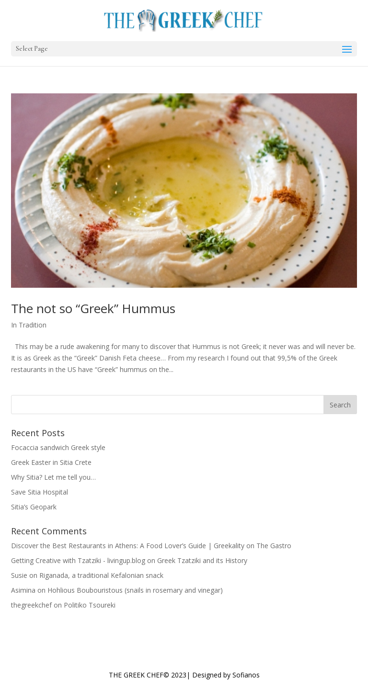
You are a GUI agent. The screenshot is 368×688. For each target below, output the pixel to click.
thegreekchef (31, 604)
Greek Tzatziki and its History (202, 560)
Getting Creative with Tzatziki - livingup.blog (78, 560)
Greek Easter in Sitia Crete (51, 462)
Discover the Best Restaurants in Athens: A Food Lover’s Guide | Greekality (127, 545)
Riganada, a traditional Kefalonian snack (101, 575)
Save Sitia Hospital (39, 491)
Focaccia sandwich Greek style (58, 447)
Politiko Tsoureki (89, 604)
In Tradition (28, 324)
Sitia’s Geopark (34, 506)
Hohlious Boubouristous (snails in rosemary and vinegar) (135, 590)
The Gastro (273, 545)
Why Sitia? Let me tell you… (53, 477)
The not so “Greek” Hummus (93, 308)
